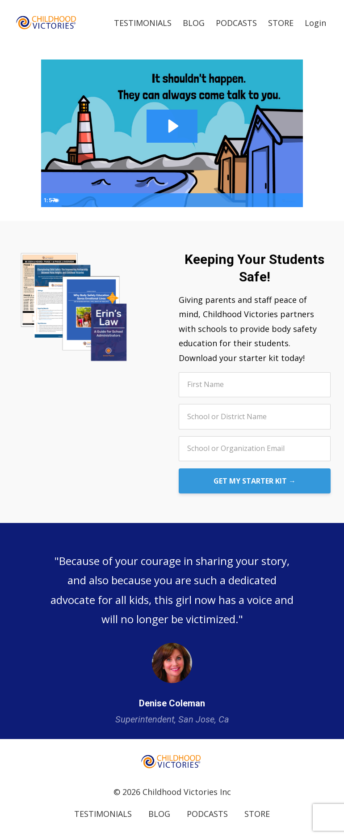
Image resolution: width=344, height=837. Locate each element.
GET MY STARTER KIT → (255, 480)
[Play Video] (49, 200)
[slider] (162, 200)
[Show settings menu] (277, 200)
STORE (281, 22)
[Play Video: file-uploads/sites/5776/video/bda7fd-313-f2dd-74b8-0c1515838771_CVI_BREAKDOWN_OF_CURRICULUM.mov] (172, 125)
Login (315, 22)
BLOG (194, 22)
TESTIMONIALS (143, 22)
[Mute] (260, 200)
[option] (172, 630)
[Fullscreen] (294, 200)
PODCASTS (236, 22)
